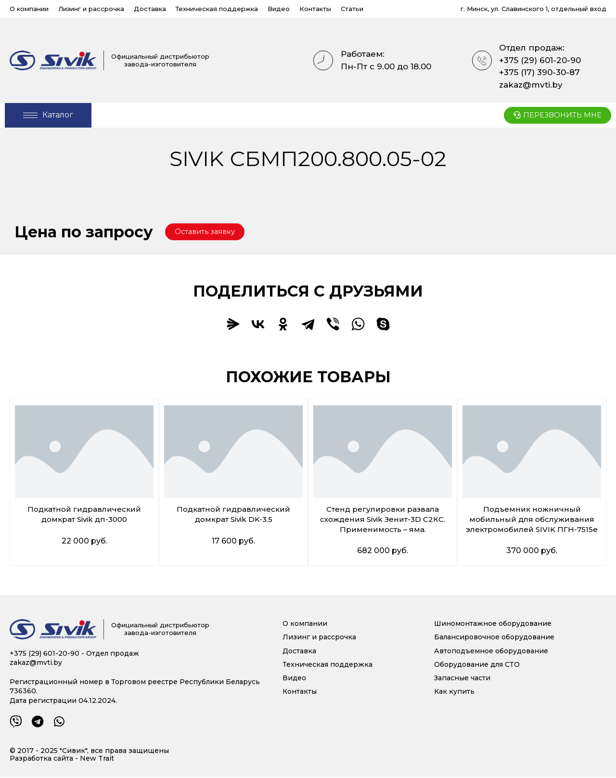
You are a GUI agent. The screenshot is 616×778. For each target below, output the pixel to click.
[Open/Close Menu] (48, 115)
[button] (208, 232)
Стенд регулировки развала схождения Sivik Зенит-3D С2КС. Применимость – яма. (383, 519)
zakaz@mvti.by (531, 85)
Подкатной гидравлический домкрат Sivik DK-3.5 (234, 514)
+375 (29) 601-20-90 (540, 60)
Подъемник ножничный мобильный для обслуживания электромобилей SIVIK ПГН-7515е (532, 519)
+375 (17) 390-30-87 (539, 72)
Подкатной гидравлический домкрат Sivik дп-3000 (84, 514)
